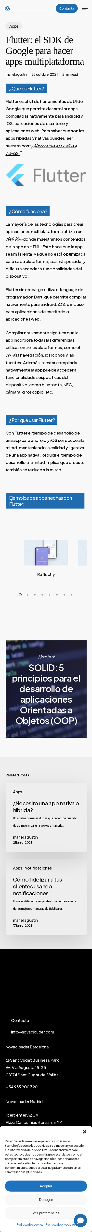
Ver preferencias (46, 1213)
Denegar (46, 1199)
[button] (84, 1131)
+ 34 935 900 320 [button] (22, 1087)
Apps (14, 26)
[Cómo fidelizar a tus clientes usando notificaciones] (46, 897)
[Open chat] (80, 1220)
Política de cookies (30, 1224)
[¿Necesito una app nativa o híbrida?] (46, 817)
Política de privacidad (60, 1224)
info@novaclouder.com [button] (32, 1032)
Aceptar (46, 1186)
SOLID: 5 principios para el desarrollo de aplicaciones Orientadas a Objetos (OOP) (46, 689)
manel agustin (16, 74)
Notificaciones (38, 868)
